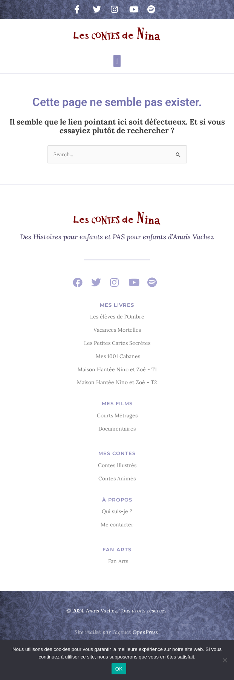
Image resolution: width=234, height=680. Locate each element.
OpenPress (145, 632)
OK (118, 669)
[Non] (224, 660)
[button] (117, 61)
